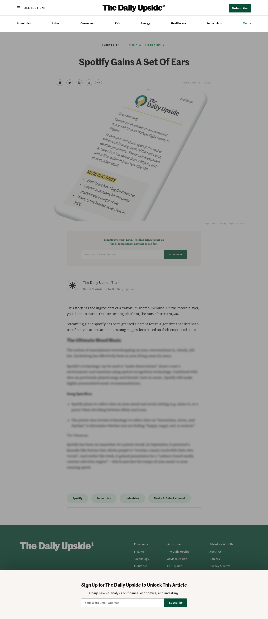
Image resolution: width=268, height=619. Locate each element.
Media (247, 23)
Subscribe (240, 8)
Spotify (77, 498)
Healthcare (178, 23)
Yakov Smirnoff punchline (143, 308)
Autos (56, 23)
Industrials (214, 23)
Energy (145, 23)
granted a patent (134, 324)
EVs (117, 23)
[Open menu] (31, 7)
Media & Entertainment (147, 45)
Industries (24, 23)
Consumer (87, 23)
